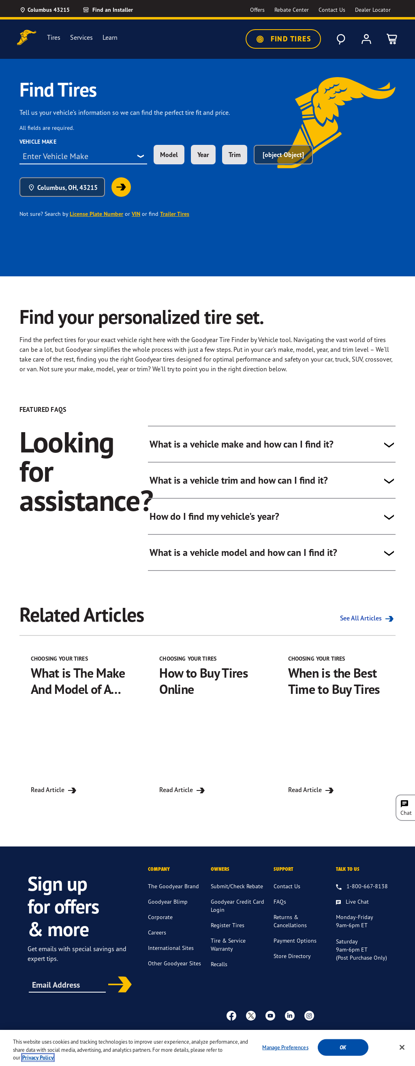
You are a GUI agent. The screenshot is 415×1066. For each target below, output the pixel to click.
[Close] (402, 1050)
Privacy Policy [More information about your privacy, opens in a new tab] (37, 1060)
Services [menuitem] (81, 37)
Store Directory (292, 960)
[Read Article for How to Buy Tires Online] (207, 725)
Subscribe (118, 990)
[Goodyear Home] (26, 37)
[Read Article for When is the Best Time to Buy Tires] (336, 725)
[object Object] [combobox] (283, 155)
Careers (157, 937)
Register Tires (227, 929)
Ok (343, 1050)
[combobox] (83, 156)
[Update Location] (44, 9)
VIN (136, 214)
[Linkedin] (290, 1020)
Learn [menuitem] (110, 37)
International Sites (171, 952)
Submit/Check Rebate (237, 890)
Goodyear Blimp (168, 906)
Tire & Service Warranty (228, 949)
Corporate (160, 921)
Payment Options (295, 945)
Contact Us (287, 890)
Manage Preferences (285, 1050)
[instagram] (309, 1020)
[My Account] (366, 39)
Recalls (219, 968)
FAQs (280, 906)
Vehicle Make (37, 141)
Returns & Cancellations (290, 925)
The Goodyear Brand (173, 890)
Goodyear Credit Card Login (237, 910)
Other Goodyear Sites (174, 968)
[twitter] (251, 1020)
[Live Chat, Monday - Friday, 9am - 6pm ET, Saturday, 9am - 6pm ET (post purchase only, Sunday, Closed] (352, 906)
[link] (121, 187)
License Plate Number (96, 214)
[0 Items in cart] (392, 39)
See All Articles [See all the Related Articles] (368, 618)
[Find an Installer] (117, 9)
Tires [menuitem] (53, 37)
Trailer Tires (174, 214)
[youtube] (270, 1020)
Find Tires (283, 39)
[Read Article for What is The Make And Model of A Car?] (78, 725)
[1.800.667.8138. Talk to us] (362, 891)
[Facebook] (231, 1020)
